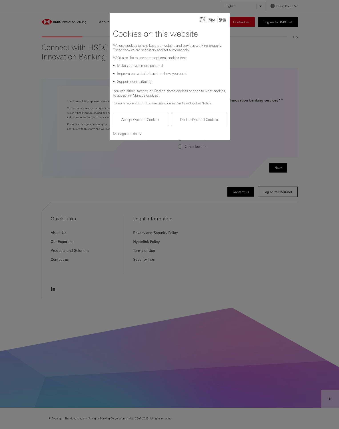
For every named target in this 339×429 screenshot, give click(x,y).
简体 (212, 19)
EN (203, 19)
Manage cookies (125, 133)
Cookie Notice (200, 103)
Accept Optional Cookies (140, 119)
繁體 (222, 19)
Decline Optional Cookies (199, 119)
